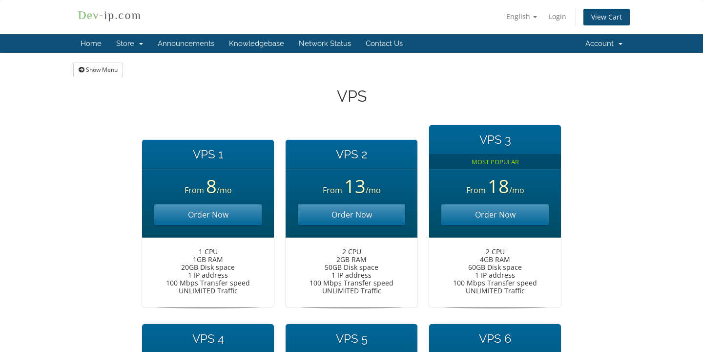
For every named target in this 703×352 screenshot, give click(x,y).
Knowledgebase (256, 43)
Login (557, 16)
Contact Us (384, 43)
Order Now (208, 214)
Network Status (325, 43)
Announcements (186, 43)
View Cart (606, 17)
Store (129, 43)
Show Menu (98, 70)
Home (91, 43)
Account (603, 43)
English (521, 16)
